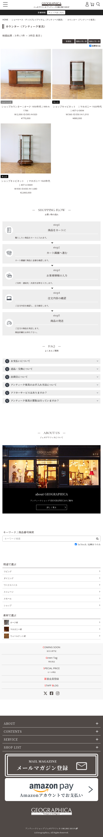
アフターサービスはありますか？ (26, 393)
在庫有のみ (96, 46)
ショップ (8, 605)
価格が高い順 (81, 41)
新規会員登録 (51, 678)
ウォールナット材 (17, 636)
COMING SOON (51, 649)
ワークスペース (10, 585)
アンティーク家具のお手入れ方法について (31, 385)
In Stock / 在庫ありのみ (89, 544)
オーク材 (13, 622)
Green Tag (51, 660)
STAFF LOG (51, 685)
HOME (5, 19)
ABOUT (9, 723)
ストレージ (8, 591)
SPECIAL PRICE (51, 670)
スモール (8, 598)
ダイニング (8, 578)
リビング (8, 571)
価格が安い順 (94, 41)
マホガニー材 (15, 629)
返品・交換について (19, 369)
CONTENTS (13, 731)
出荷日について (16, 377)
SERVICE (11, 739)
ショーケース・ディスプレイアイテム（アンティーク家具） (38, 19)
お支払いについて (17, 361)
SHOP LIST (12, 747)
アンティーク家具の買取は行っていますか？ (32, 401)
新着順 (68, 41)
